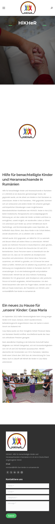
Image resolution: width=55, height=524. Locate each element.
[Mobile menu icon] (3, 8)
